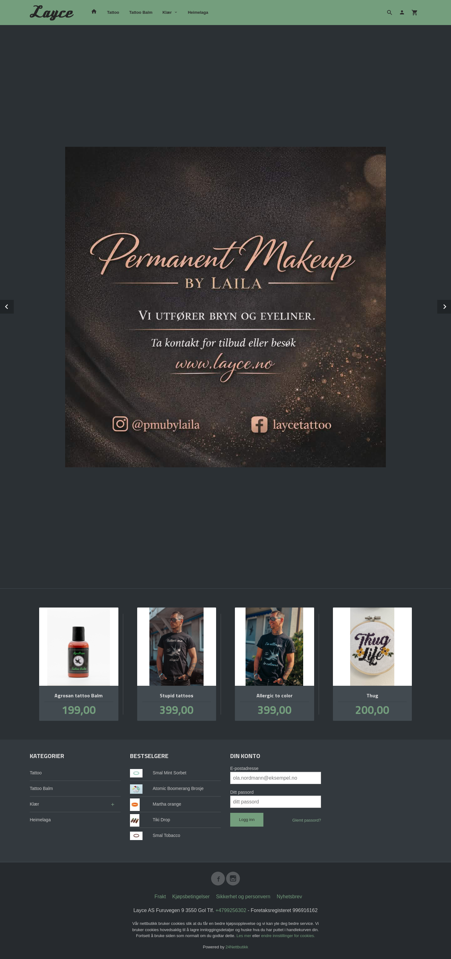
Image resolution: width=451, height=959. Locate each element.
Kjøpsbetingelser (191, 896)
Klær (167, 12)
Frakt (160, 896)
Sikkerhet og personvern (243, 896)
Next (450, 306)
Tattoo (113, 12)
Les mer (244, 935)
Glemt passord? (306, 820)
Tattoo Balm (141, 12)
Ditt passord (242, 791)
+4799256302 (230, 910)
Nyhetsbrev (289, 896)
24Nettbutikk (237, 946)
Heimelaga (198, 12)
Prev (13, 306)
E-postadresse (244, 768)
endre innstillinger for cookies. (288, 935)
